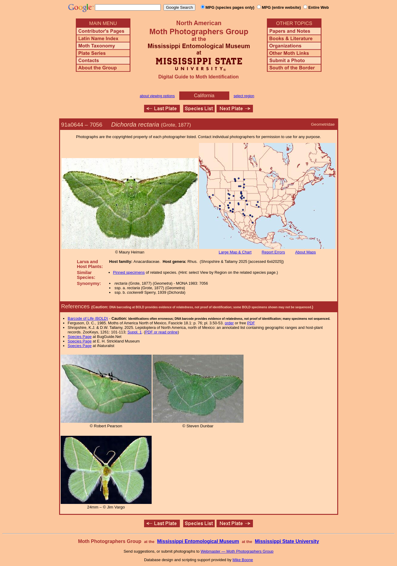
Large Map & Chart (235, 252)
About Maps (305, 252)
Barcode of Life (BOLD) (88, 318)
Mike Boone (243, 560)
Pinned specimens (129, 272)
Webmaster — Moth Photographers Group (236, 551)
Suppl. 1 (134, 332)
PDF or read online (161, 332)
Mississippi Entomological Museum (198, 541)
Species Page (80, 336)
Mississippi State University (287, 541)
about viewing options (157, 96)
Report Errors (273, 252)
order (229, 323)
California (204, 95)
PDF (251, 323)
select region (244, 96)
